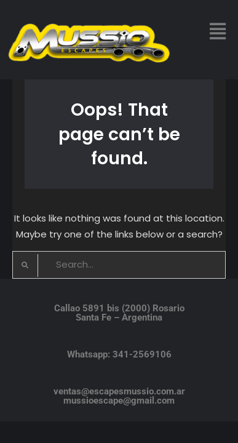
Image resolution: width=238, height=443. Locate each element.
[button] (217, 31)
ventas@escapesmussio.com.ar (119, 391)
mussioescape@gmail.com (119, 400)
